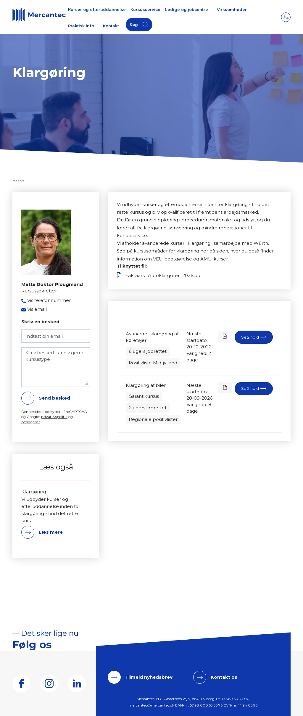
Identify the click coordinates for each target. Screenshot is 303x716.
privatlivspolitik (54, 416)
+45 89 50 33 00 (235, 698)
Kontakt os (224, 677)
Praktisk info (81, 25)
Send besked (54, 398)
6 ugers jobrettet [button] (148, 351)
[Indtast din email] (55, 336)
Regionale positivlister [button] (153, 419)
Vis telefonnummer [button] (49, 300)
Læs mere (51, 532)
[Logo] (39, 15)
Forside (18, 180)
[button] (254, 337)
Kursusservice (145, 9)
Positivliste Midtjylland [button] (153, 363)
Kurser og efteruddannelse (97, 9)
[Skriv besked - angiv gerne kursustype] (55, 367)
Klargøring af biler (146, 385)
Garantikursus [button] (144, 396)
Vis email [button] (37, 309)
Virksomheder (232, 9)
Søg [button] (134, 24)
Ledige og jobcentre (186, 9)
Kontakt (111, 25)
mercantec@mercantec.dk (151, 705)
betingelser (30, 422)
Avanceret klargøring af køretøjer (152, 337)
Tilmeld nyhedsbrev (149, 677)
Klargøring (33, 492)
